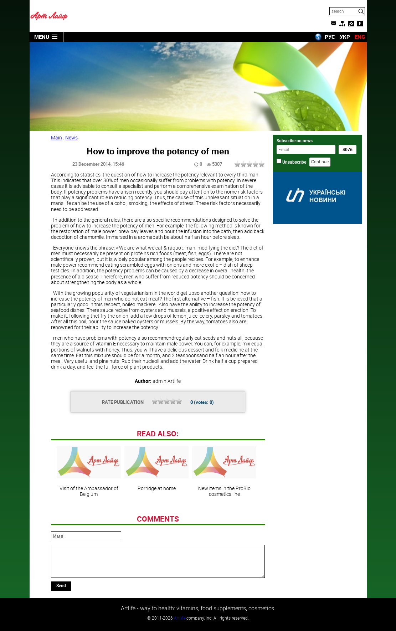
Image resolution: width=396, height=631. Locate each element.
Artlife (179, 618)
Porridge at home (156, 468)
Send (61, 585)
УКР (345, 36)
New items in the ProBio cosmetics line (224, 471)
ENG (360, 36)
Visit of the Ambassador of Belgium (89, 471)
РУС (330, 36)
